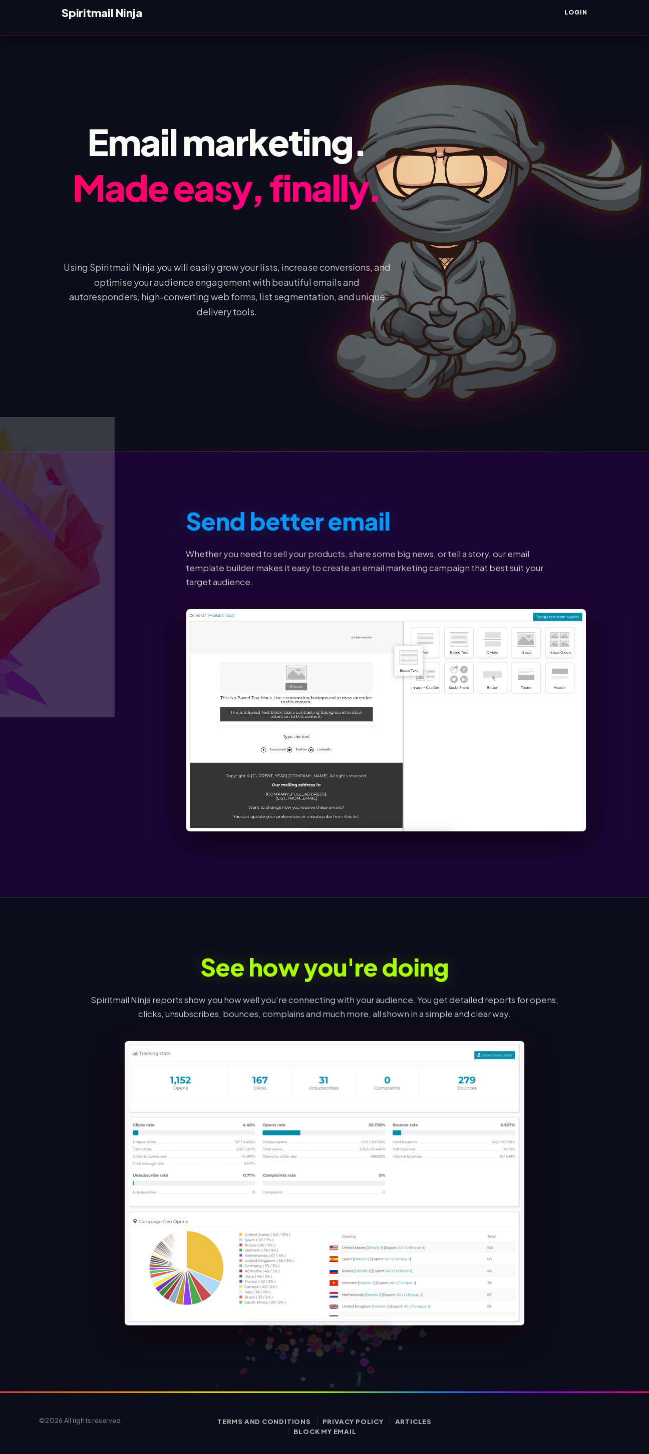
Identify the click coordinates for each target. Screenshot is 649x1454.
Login (575, 12)
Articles (413, 1421)
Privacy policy (353, 1421)
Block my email (325, 1431)
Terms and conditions (264, 1421)
